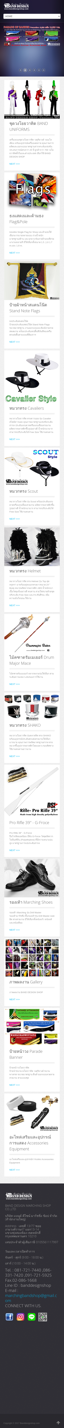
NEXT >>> (14, 164)
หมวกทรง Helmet (25, 571)
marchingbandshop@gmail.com (31, 1298)
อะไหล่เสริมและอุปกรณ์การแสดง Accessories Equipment (30, 1143)
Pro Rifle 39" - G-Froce (29, 822)
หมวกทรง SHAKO (25, 725)
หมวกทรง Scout (23, 491)
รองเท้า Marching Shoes (31, 902)
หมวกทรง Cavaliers (26, 408)
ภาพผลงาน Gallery (25, 982)
